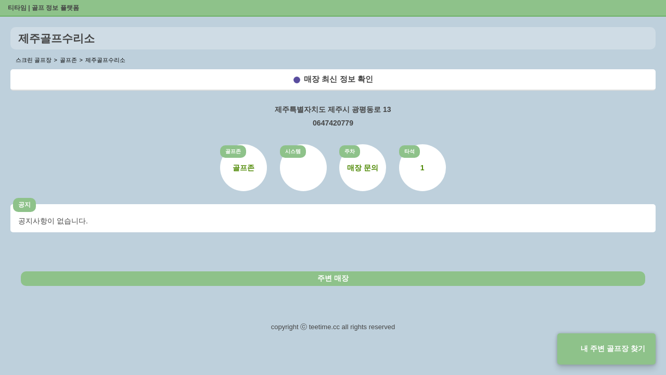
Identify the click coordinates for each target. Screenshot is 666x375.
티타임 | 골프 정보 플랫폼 (43, 7)
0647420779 (333, 123)
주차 (349, 151)
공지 (24, 204)
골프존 (233, 151)
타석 (409, 151)
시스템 (293, 151)
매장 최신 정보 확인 (338, 78)
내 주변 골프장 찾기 (613, 348)
